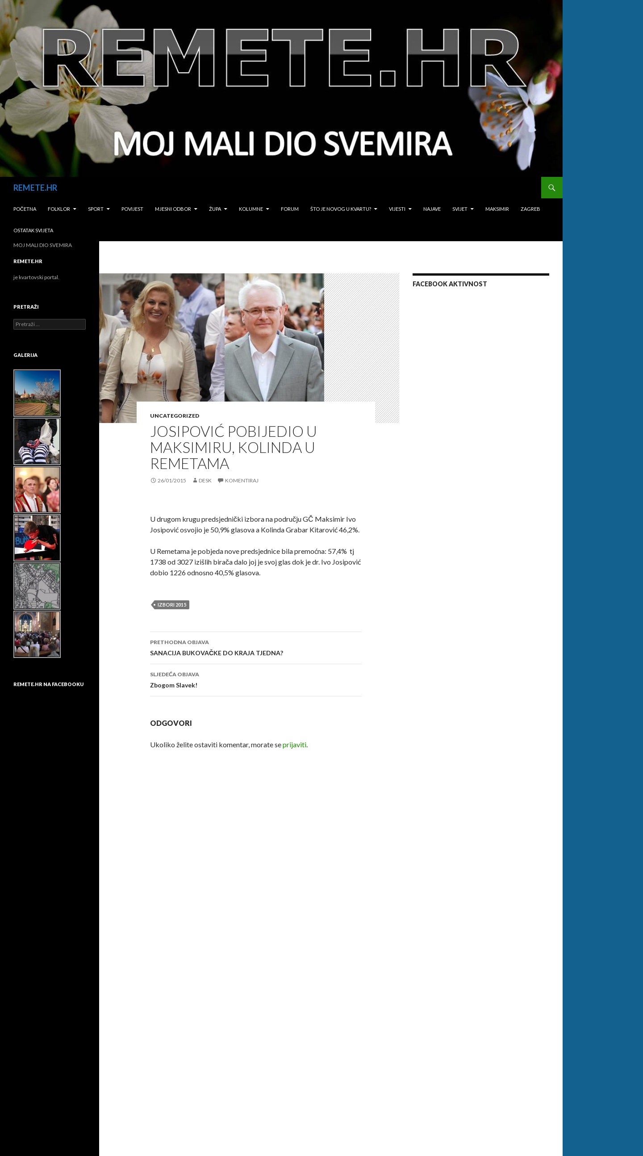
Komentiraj (242, 480)
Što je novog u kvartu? (340, 209)
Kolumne (251, 209)
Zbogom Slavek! (256, 679)
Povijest (132, 209)
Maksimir (497, 209)
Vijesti (397, 209)
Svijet (460, 209)
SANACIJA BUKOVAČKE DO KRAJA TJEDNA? (256, 647)
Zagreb (530, 209)
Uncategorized (174, 415)
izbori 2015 (172, 604)
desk (205, 480)
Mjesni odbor (173, 209)
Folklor (59, 209)
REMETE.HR (35, 188)
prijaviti (294, 744)
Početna (24, 209)
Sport (96, 209)
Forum (290, 209)
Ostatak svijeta (33, 230)
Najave (432, 209)
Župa (215, 209)
